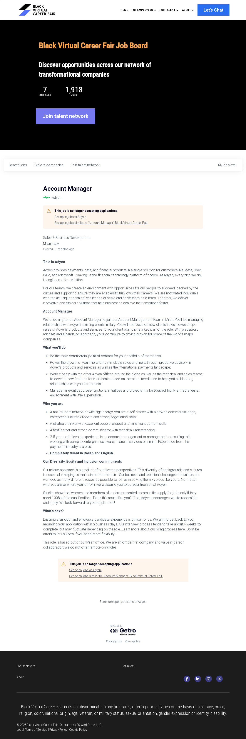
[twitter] (225, 677)
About (129, 676)
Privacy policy (114, 650)
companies (49, 174)
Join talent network (66, 126)
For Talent (77, 676)
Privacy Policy (58, 721)
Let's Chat (213, 10)
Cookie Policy (78, 721)
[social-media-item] (192, 677)
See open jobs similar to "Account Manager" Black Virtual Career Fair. (101, 232)
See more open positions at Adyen (123, 611)
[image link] (41, 10)
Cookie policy (132, 650)
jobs (18, 174)
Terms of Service (36, 721)
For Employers (26, 676)
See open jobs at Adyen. (70, 226)
